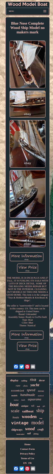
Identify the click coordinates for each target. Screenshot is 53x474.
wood (30, 428)
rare (18, 385)
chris (25, 386)
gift (44, 406)
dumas (41, 391)
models (14, 395)
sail (29, 433)
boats (16, 417)
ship (40, 410)
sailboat (27, 411)
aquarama (34, 399)
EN (25, 463)
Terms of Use (27, 458)
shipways (16, 429)
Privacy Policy (27, 453)
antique (24, 406)
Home (27, 444)
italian (16, 400)
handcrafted (20, 434)
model (37, 422)
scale (15, 410)
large (40, 418)
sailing (24, 381)
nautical (41, 396)
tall (32, 405)
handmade (27, 395)
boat (14, 404)
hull (38, 406)
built (23, 400)
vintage (20, 423)
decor (42, 380)
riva (33, 380)
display (14, 380)
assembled (17, 390)
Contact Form (27, 449)
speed (31, 390)
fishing (36, 434)
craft (41, 429)
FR (30, 463)
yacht (34, 385)
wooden (29, 416)
